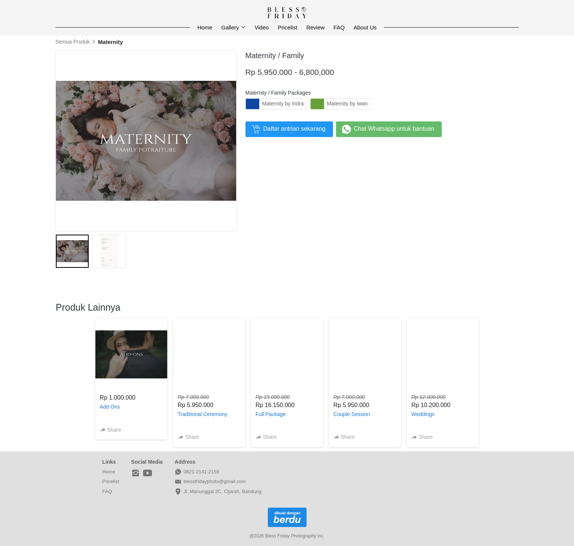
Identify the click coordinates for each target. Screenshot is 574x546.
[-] (135, 473)
